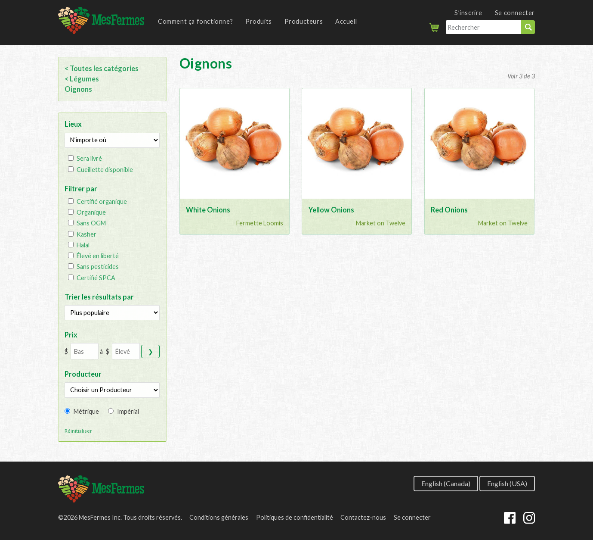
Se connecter (515, 12)
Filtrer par (81, 188)
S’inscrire (468, 12)
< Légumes (82, 79)
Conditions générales (218, 517)
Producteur (83, 374)
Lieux (73, 124)
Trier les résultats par (99, 297)
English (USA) (507, 483)
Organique (91, 212)
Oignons (78, 89)
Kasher (86, 234)
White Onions (208, 210)
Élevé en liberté (98, 255)
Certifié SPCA (96, 277)
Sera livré (89, 158)
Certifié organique (102, 201)
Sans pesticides (98, 266)
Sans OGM (91, 223)
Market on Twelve (380, 223)
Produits (258, 21)
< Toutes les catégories (102, 68)
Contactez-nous (363, 517)
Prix (71, 335)
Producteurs (303, 21)
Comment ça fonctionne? (195, 21)
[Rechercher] (483, 27)
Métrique (86, 411)
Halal (83, 245)
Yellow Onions (331, 210)
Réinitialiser (78, 431)
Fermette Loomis (259, 223)
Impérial (128, 411)
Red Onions (449, 210)
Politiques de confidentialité (294, 517)
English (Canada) (445, 483)
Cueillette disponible (105, 169)
